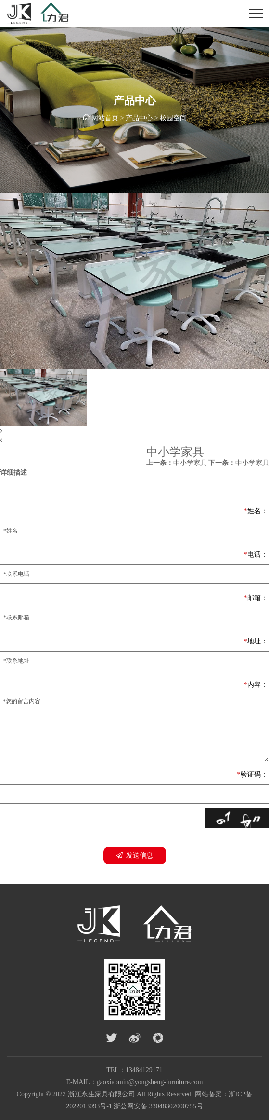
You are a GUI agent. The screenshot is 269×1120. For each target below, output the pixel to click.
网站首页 (104, 118)
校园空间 (173, 118)
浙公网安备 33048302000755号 (158, 1106)
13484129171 (144, 1070)
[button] (134, 431)
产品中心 (139, 118)
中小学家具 (176, 462)
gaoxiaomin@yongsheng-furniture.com (150, 1082)
